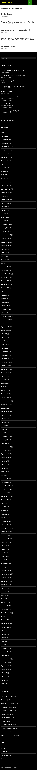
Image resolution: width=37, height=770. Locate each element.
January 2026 (5, 143)
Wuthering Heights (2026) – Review (12, 111)
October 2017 (5, 493)
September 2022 (6, 284)
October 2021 (5, 323)
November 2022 (6, 277)
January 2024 (5, 228)
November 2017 (6, 489)
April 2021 (4, 344)
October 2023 (5, 238)
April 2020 (4, 387)
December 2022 (6, 274)
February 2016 (5, 563)
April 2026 (4, 132)
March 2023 (4, 263)
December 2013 (6, 655)
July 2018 (4, 461)
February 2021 (5, 351)
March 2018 (4, 475)
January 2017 (5, 524)
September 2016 (6, 539)
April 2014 (4, 641)
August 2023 (5, 245)
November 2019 (6, 404)
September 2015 (6, 581)
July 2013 (4, 673)
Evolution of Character (8, 703)
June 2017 (4, 507)
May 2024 (4, 214)
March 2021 (4, 348)
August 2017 (5, 500)
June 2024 (4, 210)
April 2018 (4, 471)
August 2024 (5, 203)
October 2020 (5, 365)
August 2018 (5, 457)
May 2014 (4, 637)
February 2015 (5, 606)
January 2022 (5, 312)
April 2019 (4, 429)
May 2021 (4, 341)
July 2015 (4, 588)
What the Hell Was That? (8, 735)
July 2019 (4, 418)
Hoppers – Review (6, 91)
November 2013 (6, 659)
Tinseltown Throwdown (8, 728)
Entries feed (4, 751)
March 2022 (4, 305)
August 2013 (5, 669)
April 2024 (4, 217)
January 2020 (5, 397)
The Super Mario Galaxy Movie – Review (13, 70)
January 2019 (5, 440)
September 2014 (6, 623)
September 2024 (6, 199)
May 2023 (4, 256)
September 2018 (6, 454)
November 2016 (6, 531)
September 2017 (6, 496)
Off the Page (5, 721)
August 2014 (5, 627)
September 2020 (6, 369)
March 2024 (4, 221)
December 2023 (6, 231)
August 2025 (5, 161)
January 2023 (5, 270)
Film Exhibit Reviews (7, 707)
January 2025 (5, 185)
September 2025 (6, 157)
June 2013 (4, 676)
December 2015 (6, 570)
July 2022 (4, 291)
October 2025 (5, 154)
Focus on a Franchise (7, 710)
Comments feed (6, 755)
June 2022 (4, 295)
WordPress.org (5, 759)
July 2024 (4, 207)
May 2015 (4, 595)
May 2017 (4, 510)
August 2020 (5, 373)
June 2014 (4, 634)
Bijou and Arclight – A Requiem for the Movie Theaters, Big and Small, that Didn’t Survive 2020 (17, 39)
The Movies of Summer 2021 (10, 46)
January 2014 (5, 652)
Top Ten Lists (5, 732)
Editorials (4, 700)
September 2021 (6, 327)
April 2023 (4, 259)
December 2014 (6, 613)
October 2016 (5, 535)
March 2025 (4, 178)
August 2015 (5, 584)
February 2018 (5, 478)
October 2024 (5, 196)
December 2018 (6, 443)
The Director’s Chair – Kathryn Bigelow (13, 75)
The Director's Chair (7, 724)
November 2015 (6, 574)
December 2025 (6, 146)
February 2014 (5, 648)
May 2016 (4, 553)
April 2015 (4, 599)
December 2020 (6, 358)
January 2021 (5, 355)
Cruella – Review (6, 14)
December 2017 (6, 486)
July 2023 (4, 249)
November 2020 (6, 362)
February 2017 (5, 521)
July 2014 (4, 630)
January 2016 (5, 567)
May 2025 (4, 171)
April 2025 (4, 175)
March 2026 (4, 136)
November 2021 (6, 320)
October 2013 (5, 662)
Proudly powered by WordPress (9, 767)
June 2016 (4, 549)
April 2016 (4, 556)
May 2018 (4, 468)
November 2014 (6, 616)
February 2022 (5, 309)
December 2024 (6, 189)
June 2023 (4, 252)
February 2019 (5, 436)
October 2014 (5, 620)
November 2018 (6, 447)
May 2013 (4, 680)
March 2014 (4, 644)
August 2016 (5, 542)
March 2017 (4, 517)
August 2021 (5, 330)
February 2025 (5, 182)
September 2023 (6, 242)
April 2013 (4, 683)
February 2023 (5, 267)
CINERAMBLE (6, 2)
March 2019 (4, 433)
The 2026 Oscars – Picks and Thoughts (12, 86)
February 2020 (5, 394)
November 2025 (6, 150)
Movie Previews (6, 714)
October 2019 (5, 408)
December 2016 (6, 528)
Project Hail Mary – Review (9, 81)
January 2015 (5, 609)
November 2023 (6, 235)
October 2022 (5, 281)
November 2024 (6, 192)
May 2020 (4, 383)
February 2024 (5, 224)
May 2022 (4, 298)
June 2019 (4, 422)
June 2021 (4, 337)
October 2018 (5, 450)
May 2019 (4, 426)
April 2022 (4, 302)
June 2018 (4, 464)
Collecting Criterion (7, 696)
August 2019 (5, 415)
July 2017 (4, 503)
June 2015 (4, 592)
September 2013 (6, 666)
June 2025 (4, 168)
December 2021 (6, 316)
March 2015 (4, 602)
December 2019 (6, 401)
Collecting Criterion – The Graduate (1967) (15, 30)
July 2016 (4, 546)
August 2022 (5, 288)
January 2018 (5, 482)
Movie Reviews (5, 717)
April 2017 (4, 514)
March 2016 (4, 560)
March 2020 (4, 390)
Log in (3, 748)
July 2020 (4, 376)
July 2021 (4, 334)
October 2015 (5, 577)
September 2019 (6, 411)
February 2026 (5, 139)
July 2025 (4, 164)
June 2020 (4, 380)
